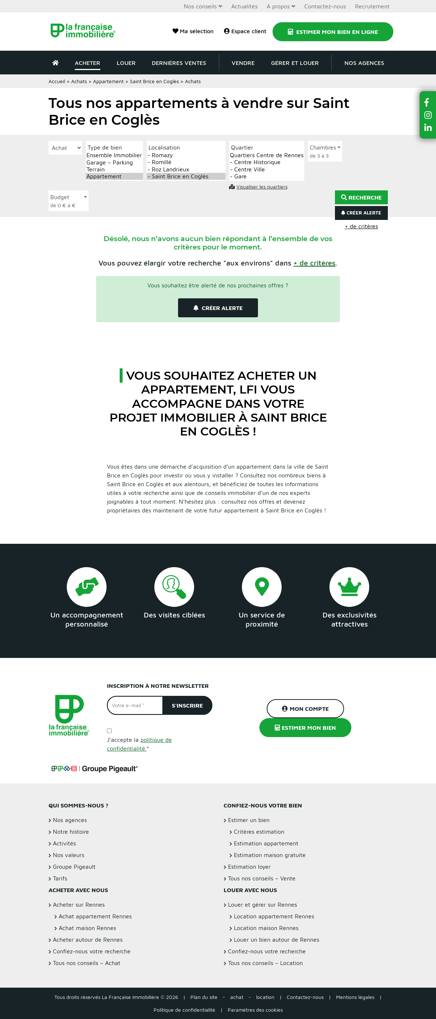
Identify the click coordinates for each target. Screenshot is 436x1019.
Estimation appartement (266, 843)
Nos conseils (200, 6)
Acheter (87, 62)
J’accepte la (139, 744)
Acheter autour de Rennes (88, 939)
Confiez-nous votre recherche (92, 951)
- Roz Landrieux (186, 169)
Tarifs (60, 878)
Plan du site (203, 997)
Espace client (245, 31)
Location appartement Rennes (274, 916)
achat (236, 997)
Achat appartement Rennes (95, 916)
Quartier (242, 147)
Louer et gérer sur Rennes (262, 904)
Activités (64, 843)
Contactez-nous (325, 6)
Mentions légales (355, 997)
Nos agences (364, 62)
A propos (278, 6)
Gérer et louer (295, 62)
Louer (126, 62)
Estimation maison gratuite (270, 855)
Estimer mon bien (305, 727)
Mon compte (305, 708)
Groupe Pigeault (74, 866)
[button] (314, 263)
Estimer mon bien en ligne (333, 31)
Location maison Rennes (266, 928)
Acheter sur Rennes (79, 904)
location (265, 997)
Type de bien (105, 147)
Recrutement (372, 6)
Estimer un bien (249, 820)
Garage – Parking (114, 162)
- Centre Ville (266, 169)
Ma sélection (193, 31)
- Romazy (186, 155)
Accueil (57, 81)
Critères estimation (259, 831)
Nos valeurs (68, 855)
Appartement (108, 81)
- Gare (266, 176)
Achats (79, 81)
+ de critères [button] (361, 226)
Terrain (114, 169)
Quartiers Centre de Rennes (266, 155)
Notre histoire (71, 831)
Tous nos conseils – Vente (262, 878)
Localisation (164, 147)
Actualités (244, 6)
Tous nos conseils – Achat (86, 963)
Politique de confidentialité (184, 1010)
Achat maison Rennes (87, 928)
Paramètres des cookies (255, 1010)
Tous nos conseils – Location (265, 963)
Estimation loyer (249, 866)
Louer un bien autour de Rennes (276, 939)
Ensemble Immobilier (114, 155)
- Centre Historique (266, 162)
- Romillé (186, 162)
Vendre (243, 62)
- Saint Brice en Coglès (186, 176)
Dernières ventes (179, 62)
